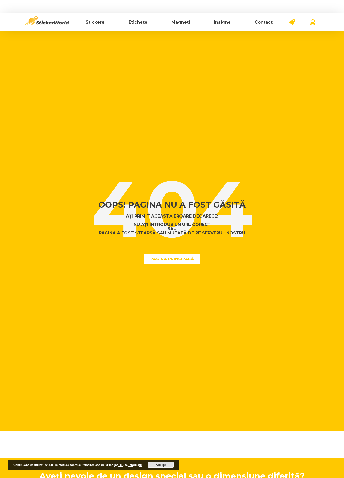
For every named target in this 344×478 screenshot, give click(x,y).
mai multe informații (128, 464)
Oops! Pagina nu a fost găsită (172, 205)
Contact (264, 22)
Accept (161, 465)
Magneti (180, 22)
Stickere (95, 22)
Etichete (138, 22)
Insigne (222, 22)
